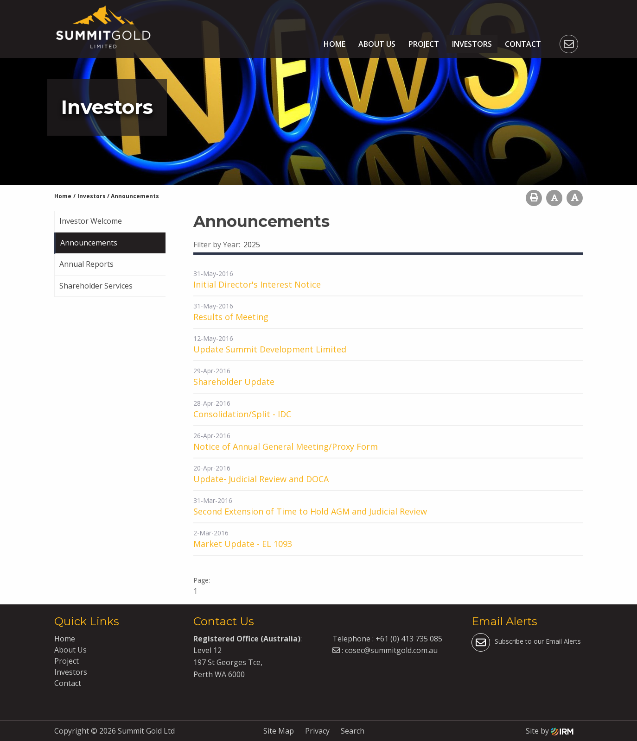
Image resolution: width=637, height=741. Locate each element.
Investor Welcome (90, 221)
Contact (523, 44)
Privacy (317, 731)
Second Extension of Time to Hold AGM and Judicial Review (310, 511)
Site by (549, 731)
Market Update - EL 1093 (242, 543)
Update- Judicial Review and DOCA (261, 478)
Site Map (278, 731)
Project (423, 44)
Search (352, 731)
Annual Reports (86, 264)
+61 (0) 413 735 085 (409, 639)
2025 (251, 244)
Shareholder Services (96, 286)
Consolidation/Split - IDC (242, 414)
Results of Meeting (230, 316)
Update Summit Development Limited (269, 349)
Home (334, 44)
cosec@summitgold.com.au (391, 650)
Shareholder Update (233, 381)
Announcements (88, 243)
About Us (376, 44)
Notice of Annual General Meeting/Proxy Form (285, 446)
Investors (472, 44)
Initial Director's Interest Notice (257, 284)
